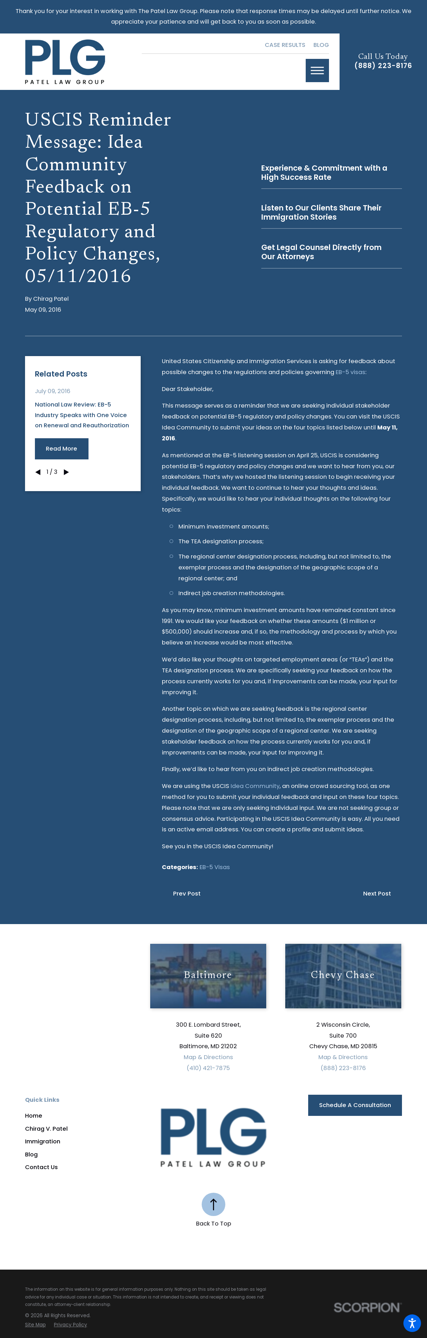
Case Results (285, 45)
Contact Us (41, 1167)
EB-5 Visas (215, 867)
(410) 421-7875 (208, 1068)
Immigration (42, 1141)
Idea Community (255, 786)
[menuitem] (88, 1116)
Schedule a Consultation (355, 1105)
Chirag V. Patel (46, 1129)
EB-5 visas (350, 372)
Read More (61, 449)
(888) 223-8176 (383, 66)
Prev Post (187, 894)
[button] (412, 1323)
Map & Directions (208, 1057)
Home (33, 1116)
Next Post (377, 894)
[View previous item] (38, 472)
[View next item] (66, 472)
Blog (321, 45)
